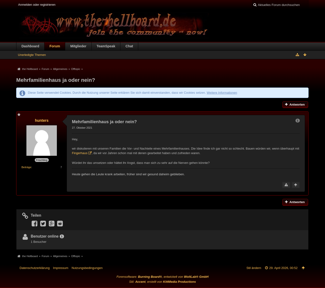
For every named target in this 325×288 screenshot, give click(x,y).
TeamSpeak (106, 46)
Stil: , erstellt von (162, 281)
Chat (129, 46)
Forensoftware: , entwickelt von (163, 276)
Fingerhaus (79, 153)
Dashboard (30, 46)
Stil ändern (253, 268)
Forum (54, 46)
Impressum (60, 268)
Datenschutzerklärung (34, 268)
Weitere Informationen (222, 92)
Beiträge (26, 167)
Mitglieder (78, 46)
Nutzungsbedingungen (87, 268)
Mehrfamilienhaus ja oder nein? (55, 80)
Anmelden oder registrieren (36, 4)
